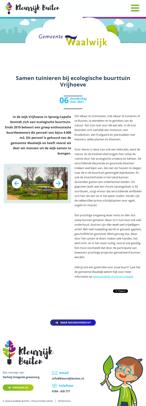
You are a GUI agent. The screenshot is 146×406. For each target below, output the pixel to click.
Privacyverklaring (42, 401)
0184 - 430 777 (61, 391)
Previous (17, 183)
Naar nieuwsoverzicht (75, 322)
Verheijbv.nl (20, 387)
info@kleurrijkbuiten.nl (68, 378)
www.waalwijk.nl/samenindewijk (113, 276)
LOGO (32, 8)
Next (58, 183)
